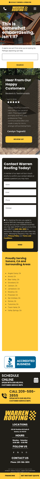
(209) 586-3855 (20, 229)
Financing (10, 475)
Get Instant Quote (30, 475)
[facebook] (13, 452)
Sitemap (7, 470)
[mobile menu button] (35, 9)
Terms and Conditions (28, 470)
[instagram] (26, 452)
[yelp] (22, 452)
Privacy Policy (13, 236)
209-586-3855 (23, 462)
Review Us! (19, 139)
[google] (18, 452)
